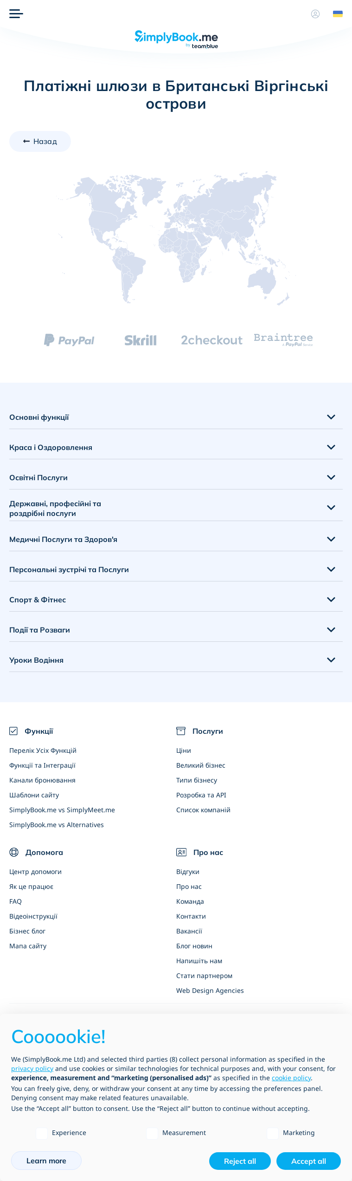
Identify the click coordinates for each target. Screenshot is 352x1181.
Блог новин (194, 945)
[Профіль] (315, 14)
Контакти (191, 916)
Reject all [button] (240, 1161)
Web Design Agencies (210, 990)
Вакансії (189, 931)
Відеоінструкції (33, 916)
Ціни (183, 750)
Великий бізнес (200, 765)
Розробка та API (201, 794)
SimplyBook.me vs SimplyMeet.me (62, 809)
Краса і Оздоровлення (50, 447)
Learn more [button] (46, 1160)
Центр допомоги (35, 871)
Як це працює (31, 886)
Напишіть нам (199, 960)
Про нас (189, 886)
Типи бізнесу (196, 780)
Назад (45, 141)
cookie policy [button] (291, 1077)
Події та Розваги (39, 629)
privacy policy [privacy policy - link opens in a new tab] (32, 1068)
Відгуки (187, 871)
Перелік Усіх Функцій (43, 750)
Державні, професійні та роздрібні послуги (55, 508)
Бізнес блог (27, 931)
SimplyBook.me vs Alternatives (56, 824)
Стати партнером (204, 975)
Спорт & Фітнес (37, 599)
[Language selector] (334, 14)
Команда (190, 901)
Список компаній (203, 809)
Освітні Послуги (38, 477)
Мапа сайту (27, 945)
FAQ (15, 901)
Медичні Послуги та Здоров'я (63, 539)
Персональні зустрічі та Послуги (69, 569)
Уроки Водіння (36, 660)
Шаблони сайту (34, 794)
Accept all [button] (308, 1161)
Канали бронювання (42, 780)
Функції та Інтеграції (42, 765)
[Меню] (16, 14)
